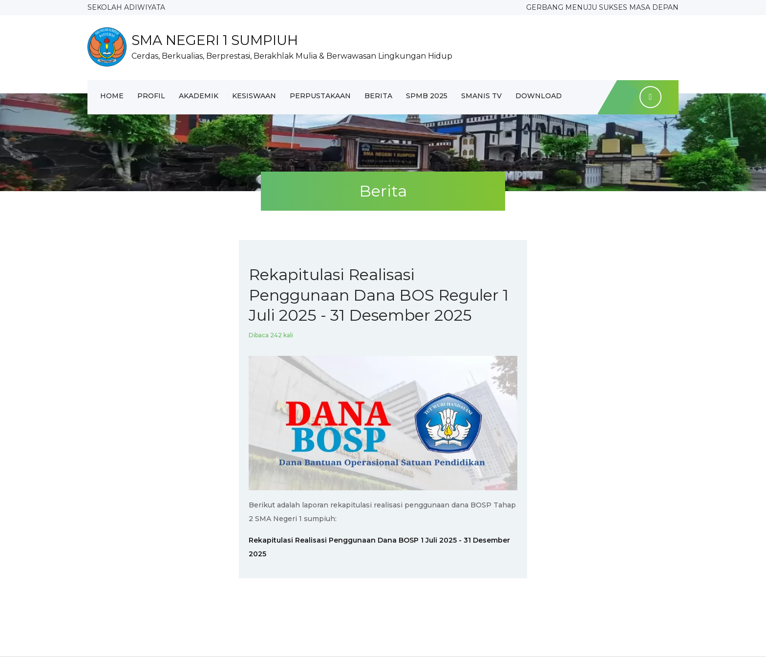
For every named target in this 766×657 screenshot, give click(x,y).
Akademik (198, 95)
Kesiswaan (254, 95)
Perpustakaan (320, 95)
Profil (151, 95)
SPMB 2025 (426, 95)
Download (538, 95)
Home (112, 95)
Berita (378, 95)
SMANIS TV (481, 95)
